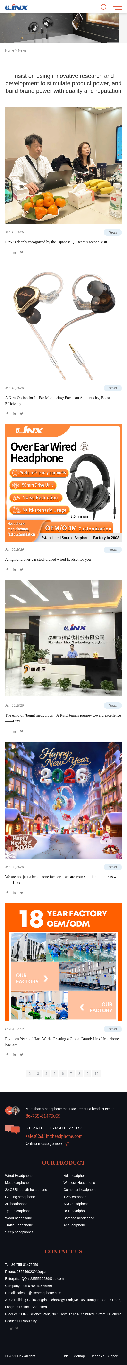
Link (64, 1356)
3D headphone (16, 1204)
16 (97, 1074)
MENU (117, 7)
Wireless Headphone (79, 1183)
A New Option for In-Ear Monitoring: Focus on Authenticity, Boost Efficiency (57, 401)
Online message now (44, 1143)
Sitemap (78, 1356)
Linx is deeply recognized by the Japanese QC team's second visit (56, 242)
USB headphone (76, 1211)
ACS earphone (75, 1225)
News (22, 50)
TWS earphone (75, 1197)
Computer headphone (80, 1190)
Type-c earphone (18, 1211)
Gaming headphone (20, 1197)
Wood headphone (18, 1218)
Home (9, 50)
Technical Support (104, 1356)
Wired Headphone (19, 1176)
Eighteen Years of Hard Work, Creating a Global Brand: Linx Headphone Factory (62, 1042)
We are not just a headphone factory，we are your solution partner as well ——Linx (62, 880)
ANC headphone (76, 1204)
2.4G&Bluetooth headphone (26, 1190)
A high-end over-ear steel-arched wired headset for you (48, 559)
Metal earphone (17, 1183)
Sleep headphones (19, 1232)
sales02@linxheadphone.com (54, 1136)
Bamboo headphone (79, 1218)
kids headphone (76, 1176)
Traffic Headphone (19, 1225)
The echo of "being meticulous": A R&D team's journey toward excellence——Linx (63, 718)
